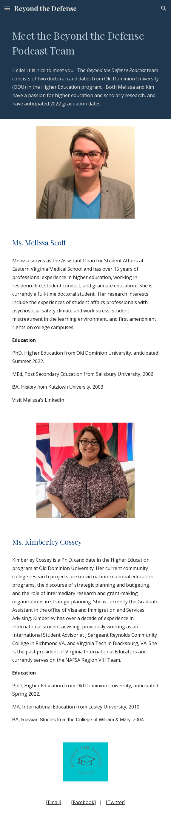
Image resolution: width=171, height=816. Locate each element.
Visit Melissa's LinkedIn (38, 400)
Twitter (115, 802)
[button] (7, 8)
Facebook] (84, 802)
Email (54, 802)
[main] (85, 43)
